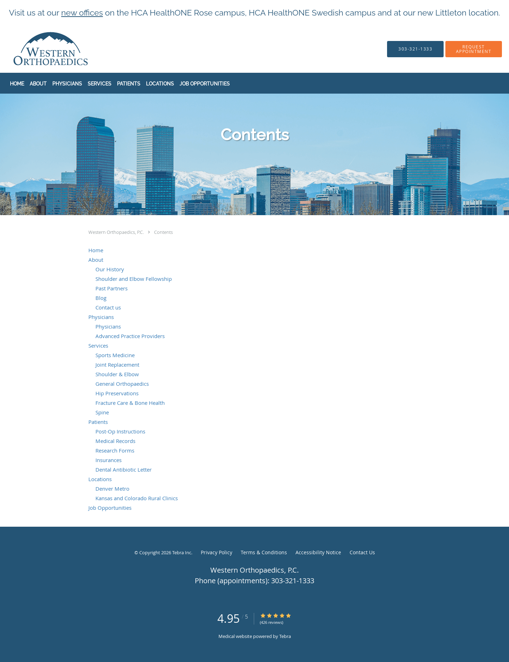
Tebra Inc (181, 552)
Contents (163, 232)
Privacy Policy (216, 552)
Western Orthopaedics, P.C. (116, 232)
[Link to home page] (37, 49)
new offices (82, 12)
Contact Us (362, 552)
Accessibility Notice (318, 552)
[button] (473, 49)
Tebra (285, 636)
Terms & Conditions (264, 552)
